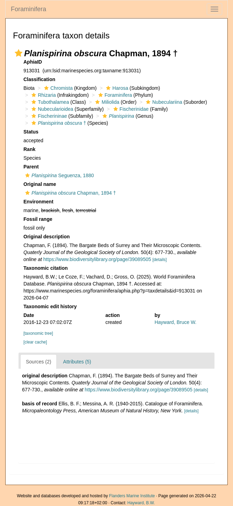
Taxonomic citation (45, 268)
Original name (39, 184)
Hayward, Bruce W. (176, 322)
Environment (38, 201)
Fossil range (37, 219)
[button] (18, 53)
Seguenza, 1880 (58, 175)
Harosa (116, 88)
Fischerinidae (130, 109)
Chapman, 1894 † (69, 193)
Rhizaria (43, 95)
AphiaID (32, 62)
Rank (29, 149)
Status (30, 132)
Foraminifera (28, 9)
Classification (39, 79)
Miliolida (106, 102)
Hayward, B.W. (141, 502)
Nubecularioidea (51, 109)
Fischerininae (48, 116)
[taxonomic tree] (38, 333)
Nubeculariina (163, 102)
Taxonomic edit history (50, 306)
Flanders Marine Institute (132, 495)
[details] (160, 259)
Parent (31, 166)
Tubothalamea (49, 102)
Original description (46, 236)
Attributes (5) (77, 361)
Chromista (57, 88)
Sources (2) (38, 361)
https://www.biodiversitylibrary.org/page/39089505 (97, 259)
